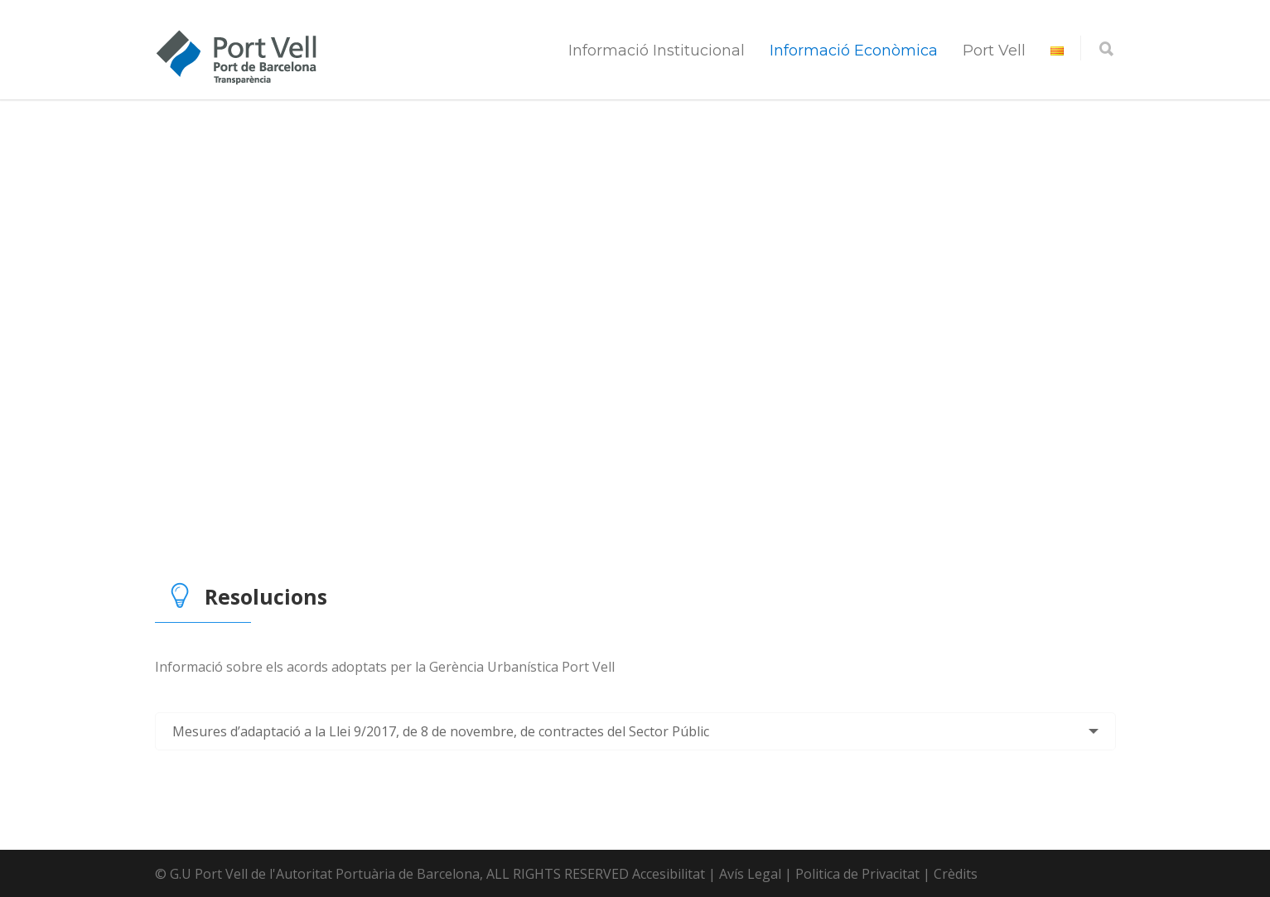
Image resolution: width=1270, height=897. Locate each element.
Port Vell (994, 50)
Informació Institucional (656, 50)
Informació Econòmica (854, 50)
